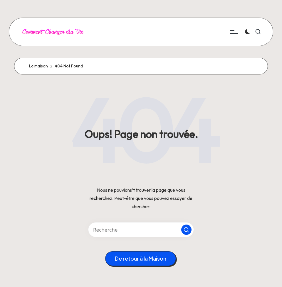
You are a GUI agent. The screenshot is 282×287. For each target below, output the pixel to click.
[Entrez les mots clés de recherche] (141, 229)
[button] (186, 230)
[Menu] (233, 32)
